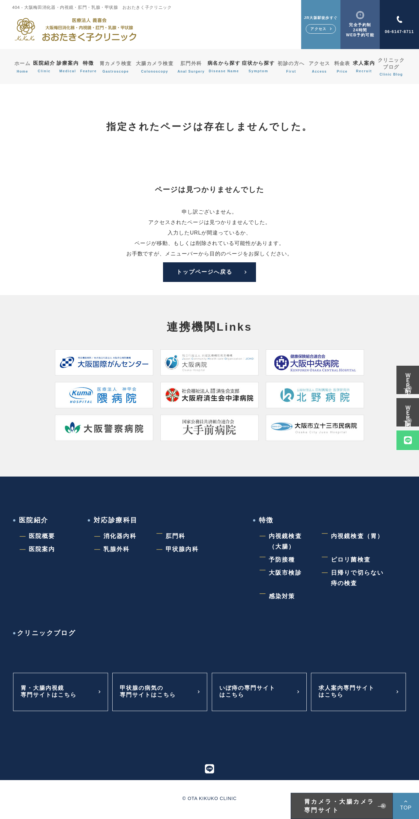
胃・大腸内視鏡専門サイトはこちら (50, 694)
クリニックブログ (392, 67)
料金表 (343, 67)
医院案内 (42, 551)
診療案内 (68, 67)
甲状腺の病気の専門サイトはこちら (149, 694)
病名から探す (225, 67)
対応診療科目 (115, 522)
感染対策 (282, 598)
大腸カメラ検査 (155, 67)
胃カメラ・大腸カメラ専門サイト (339, 805)
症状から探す (260, 67)
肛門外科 (191, 67)
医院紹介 (43, 67)
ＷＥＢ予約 (408, 375)
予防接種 (282, 561)
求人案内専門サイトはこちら (348, 694)
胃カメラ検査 (117, 67)
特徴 (90, 67)
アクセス (321, 67)
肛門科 (175, 538)
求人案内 (365, 67)
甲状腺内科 (182, 551)
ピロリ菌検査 (351, 561)
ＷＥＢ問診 (408, 408)
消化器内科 (120, 538)
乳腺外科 (116, 551)
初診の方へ (293, 67)
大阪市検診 (285, 574)
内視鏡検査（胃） (357, 538)
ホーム (21, 67)
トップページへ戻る (200, 273)
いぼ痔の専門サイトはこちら (249, 694)
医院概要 (42, 538)
